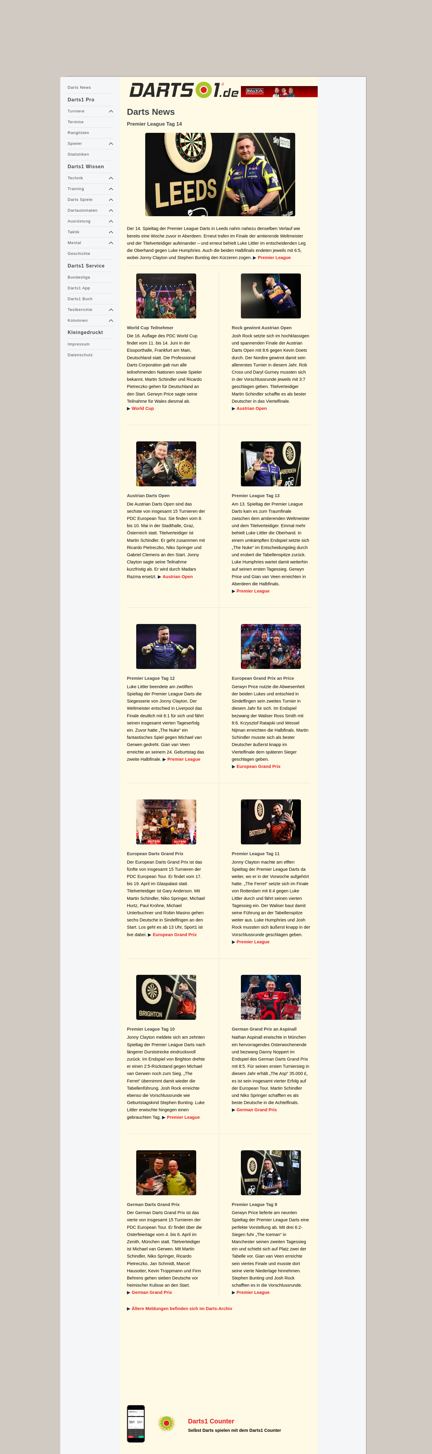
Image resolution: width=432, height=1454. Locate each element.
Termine (76, 122)
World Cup (143, 408)
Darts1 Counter (211, 1421)
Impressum (79, 344)
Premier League (274, 257)
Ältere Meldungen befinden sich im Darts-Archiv (182, 1308)
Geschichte (79, 253)
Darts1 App (79, 288)
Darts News (79, 87)
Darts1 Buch (80, 299)
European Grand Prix (259, 766)
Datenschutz (80, 355)
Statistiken (78, 154)
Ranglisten (78, 132)
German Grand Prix (257, 1109)
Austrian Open (252, 408)
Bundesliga (79, 277)
